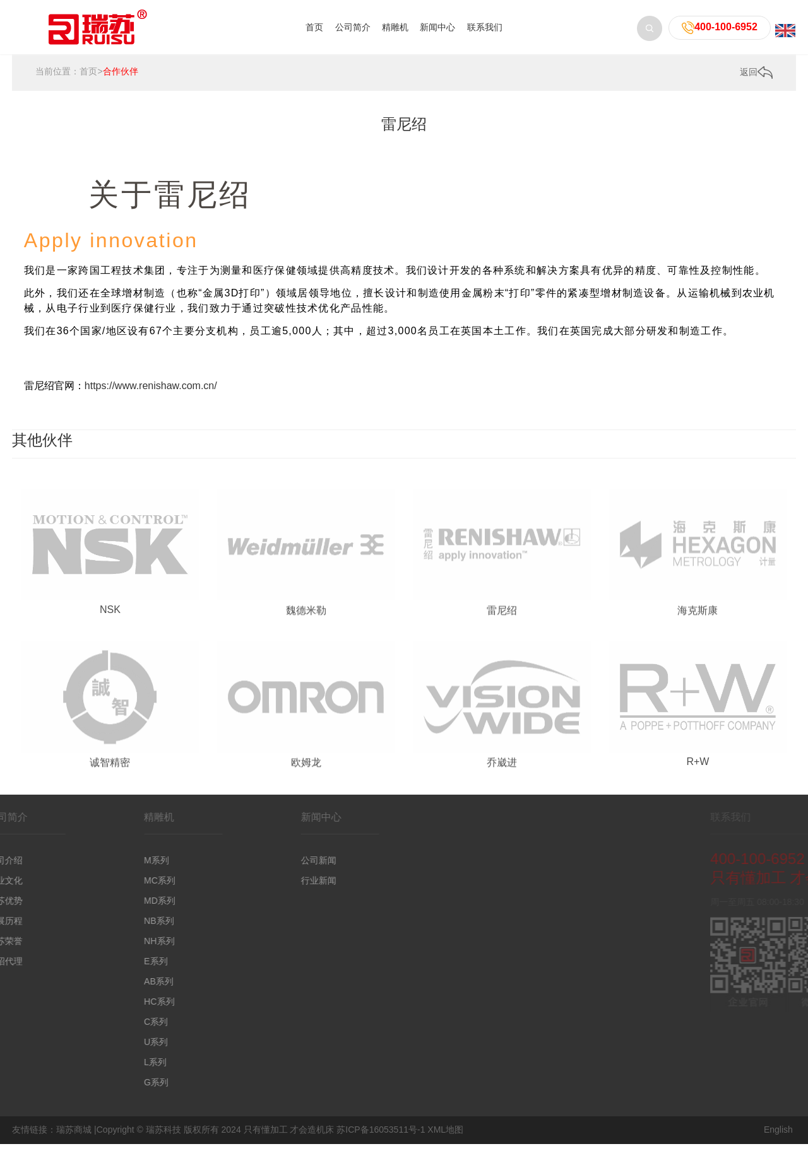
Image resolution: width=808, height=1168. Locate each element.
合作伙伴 (120, 73)
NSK (110, 674)
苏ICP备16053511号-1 (380, 1129)
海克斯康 (697, 676)
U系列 (104, 1042)
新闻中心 (437, 27)
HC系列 (107, 1001)
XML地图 (445, 1129)
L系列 (103, 1062)
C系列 (104, 1022)
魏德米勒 (306, 676)
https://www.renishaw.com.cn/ (151, 385)
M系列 (104, 860)
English (778, 1129)
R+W (697, 827)
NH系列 (107, 941)
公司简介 (353, 27)
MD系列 (108, 901)
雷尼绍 (502, 676)
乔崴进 (502, 829)
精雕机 (395, 27)
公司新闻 (266, 860)
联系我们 (484, 27)
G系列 (104, 1082)
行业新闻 (266, 880)
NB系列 (107, 921)
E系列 (104, 961)
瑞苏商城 (74, 1129)
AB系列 (107, 981)
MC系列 (108, 880)
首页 (314, 27)
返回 (756, 74)
